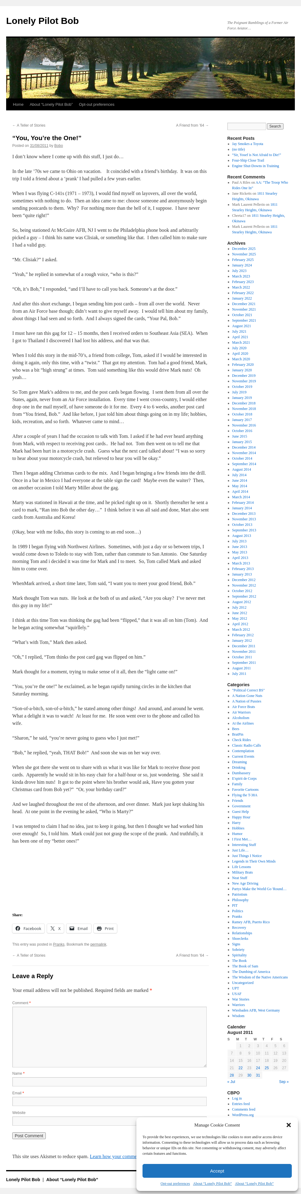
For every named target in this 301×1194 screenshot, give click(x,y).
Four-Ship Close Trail (248, 160)
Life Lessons (241, 867)
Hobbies (238, 828)
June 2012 (239, 613)
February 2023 (243, 282)
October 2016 (242, 431)
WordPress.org (243, 1115)
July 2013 (239, 541)
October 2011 (242, 657)
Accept (217, 1170)
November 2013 (244, 519)
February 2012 (243, 635)
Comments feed (244, 1109)
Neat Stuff (239, 878)
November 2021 (244, 309)
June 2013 (239, 547)
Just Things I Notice (247, 856)
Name (18, 1073)
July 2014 (239, 475)
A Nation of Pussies (246, 701)
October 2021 (242, 315)
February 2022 (243, 293)
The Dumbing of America (251, 972)
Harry (236, 823)
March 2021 (241, 342)
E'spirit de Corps (244, 778)
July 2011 (239, 674)
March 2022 (241, 287)
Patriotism (239, 894)
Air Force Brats (243, 707)
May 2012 (239, 618)
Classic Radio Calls (246, 745)
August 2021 (241, 326)
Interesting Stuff (244, 845)
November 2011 (244, 651)
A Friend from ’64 (192, 125)
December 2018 (244, 403)
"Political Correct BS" (248, 690)
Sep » (284, 1082)
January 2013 (242, 574)
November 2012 (244, 585)
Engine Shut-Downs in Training (255, 166)
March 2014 (241, 497)
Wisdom (238, 1016)
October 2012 (242, 591)
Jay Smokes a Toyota (247, 144)
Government (241, 806)
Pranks (58, 944)
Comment (21, 1003)
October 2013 (242, 524)
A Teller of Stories (28, 125)
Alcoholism (240, 718)
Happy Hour (241, 817)
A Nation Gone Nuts (247, 696)
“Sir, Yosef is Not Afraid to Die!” (256, 155)
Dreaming (239, 762)
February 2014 (243, 502)
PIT (235, 905)
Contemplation (243, 751)
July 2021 (239, 331)
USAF (237, 994)
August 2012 (241, 602)
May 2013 (239, 552)
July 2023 (239, 271)
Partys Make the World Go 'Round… (259, 889)
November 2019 (244, 381)
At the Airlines (243, 723)
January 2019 (242, 398)
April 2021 (240, 337)
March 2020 (241, 359)
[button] (289, 1125)
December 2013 (244, 513)
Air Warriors (241, 712)
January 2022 (242, 298)
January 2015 (242, 442)
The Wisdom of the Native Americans (260, 977)
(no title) (238, 149)
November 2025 (244, 254)
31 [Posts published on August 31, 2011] (258, 1075)
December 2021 (244, 304)
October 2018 (242, 414)
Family (237, 784)
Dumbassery (241, 773)
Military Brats (242, 872)
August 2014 (241, 469)
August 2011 (241, 668)
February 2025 (243, 260)
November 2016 (244, 425)
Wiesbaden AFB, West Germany (256, 1010)
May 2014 (239, 486)
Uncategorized (243, 983)
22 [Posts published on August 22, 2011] (240, 1068)
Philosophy (240, 900)
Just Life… (240, 850)
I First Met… (242, 839)
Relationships (242, 933)
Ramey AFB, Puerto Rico (251, 922)
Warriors (238, 1005)
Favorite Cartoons (245, 789)
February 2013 (243, 569)
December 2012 (244, 580)
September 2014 (244, 464)
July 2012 (239, 607)
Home (18, 104)
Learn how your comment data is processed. (133, 1156)
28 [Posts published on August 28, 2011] (232, 1075)
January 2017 (242, 420)
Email (18, 1093)
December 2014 (244, 447)
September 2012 (244, 596)
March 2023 (241, 276)
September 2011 (244, 662)
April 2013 (240, 558)
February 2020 (243, 364)
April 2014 (240, 491)
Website (18, 1113)
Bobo (58, 146)
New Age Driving (245, 883)
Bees (235, 729)
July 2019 (239, 392)
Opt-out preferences (175, 1183)
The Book (239, 961)
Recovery (239, 927)
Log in (237, 1098)
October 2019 (242, 387)
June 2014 (239, 480)
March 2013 (241, 563)
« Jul (231, 1082)
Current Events (243, 756)
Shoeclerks (240, 938)
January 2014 (242, 508)
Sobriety (238, 949)
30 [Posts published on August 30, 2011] (249, 1075)
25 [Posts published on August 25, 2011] (267, 1068)
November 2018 (244, 409)
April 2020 (240, 353)
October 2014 (242, 458)
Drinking (238, 767)
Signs (236, 944)
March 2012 (241, 629)
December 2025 (244, 249)
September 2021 (244, 320)
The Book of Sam (245, 966)
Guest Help (240, 811)
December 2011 (244, 646)
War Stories (240, 999)
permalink (98, 944)
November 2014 (244, 453)
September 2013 (244, 530)
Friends (237, 800)
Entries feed (241, 1104)
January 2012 (242, 640)
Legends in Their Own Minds (254, 861)
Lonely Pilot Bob (42, 21)
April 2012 (240, 624)
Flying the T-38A (245, 795)
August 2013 (241, 536)
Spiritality (239, 955)
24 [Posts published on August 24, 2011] (258, 1068)
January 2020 (242, 370)
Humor (237, 834)
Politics (237, 911)
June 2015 (239, 436)
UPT (235, 988)
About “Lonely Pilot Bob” (212, 1183)
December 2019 (244, 375)
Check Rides (241, 740)
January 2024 (242, 265)
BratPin (238, 734)
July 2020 (239, 348)
